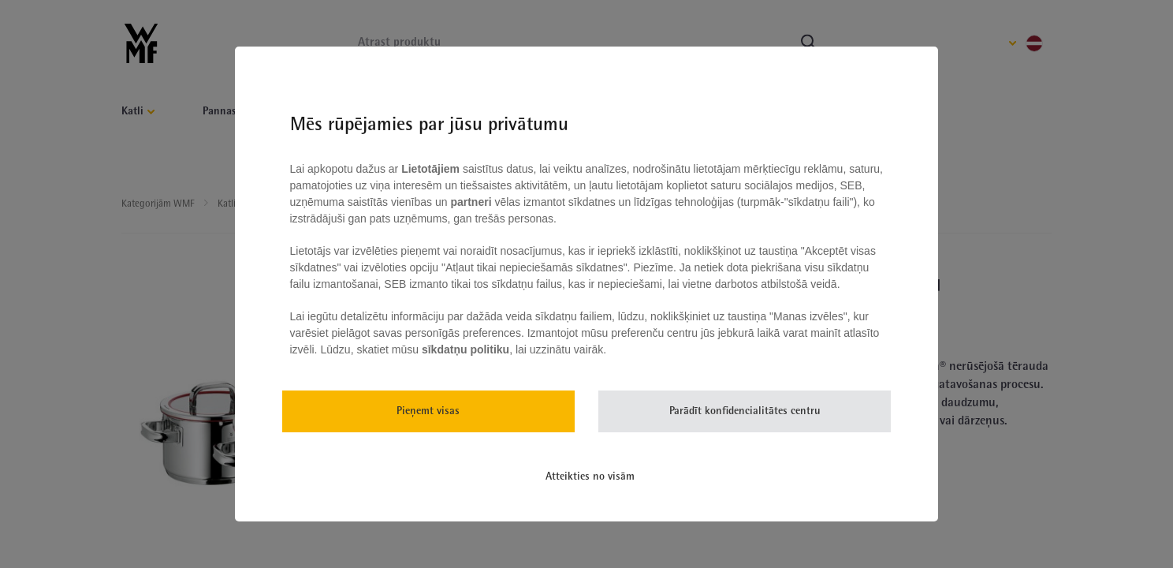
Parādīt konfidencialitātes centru (745, 411)
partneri (472, 202)
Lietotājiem (432, 169)
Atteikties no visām (590, 477)
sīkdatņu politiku (465, 349)
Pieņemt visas (428, 411)
